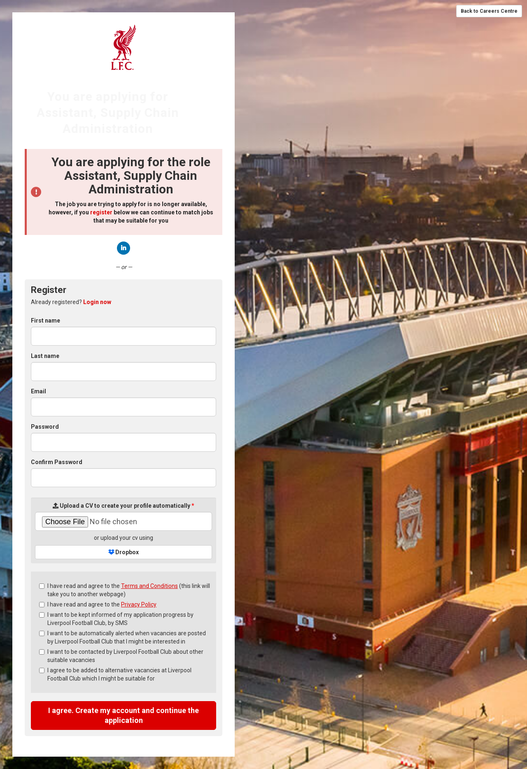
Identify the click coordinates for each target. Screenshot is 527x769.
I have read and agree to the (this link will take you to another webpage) (124, 590)
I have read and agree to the (97, 604)
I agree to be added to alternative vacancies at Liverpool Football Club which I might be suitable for (115, 674)
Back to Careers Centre (489, 11)
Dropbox (123, 552)
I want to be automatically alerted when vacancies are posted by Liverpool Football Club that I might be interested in (122, 637)
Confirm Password (56, 462)
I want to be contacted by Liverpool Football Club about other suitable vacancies (121, 655)
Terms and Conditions (149, 586)
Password (45, 426)
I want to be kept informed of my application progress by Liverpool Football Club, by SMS (116, 618)
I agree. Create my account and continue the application (123, 715)
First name (45, 320)
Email (38, 391)
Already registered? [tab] (71, 302)
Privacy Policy (138, 604)
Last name (45, 356)
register (101, 212)
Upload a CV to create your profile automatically (123, 505)
